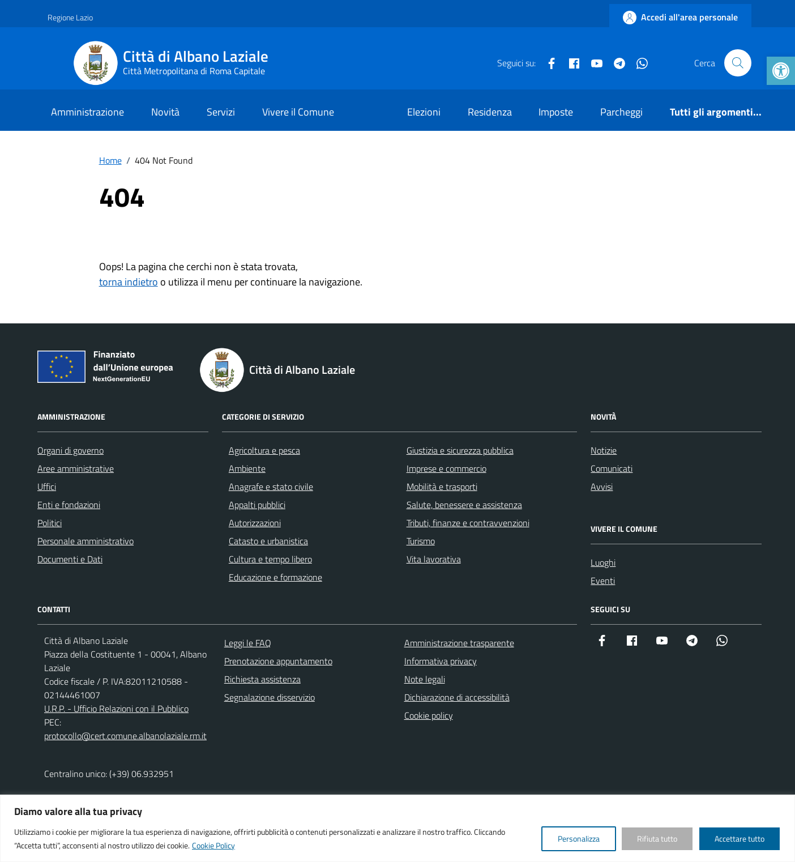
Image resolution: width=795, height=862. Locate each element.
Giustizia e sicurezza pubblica (460, 450)
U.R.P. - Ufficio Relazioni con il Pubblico (116, 708)
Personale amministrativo (85, 541)
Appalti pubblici (257, 504)
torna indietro (128, 281)
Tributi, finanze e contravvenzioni (468, 523)
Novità (165, 112)
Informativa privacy (440, 661)
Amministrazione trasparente (459, 643)
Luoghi (603, 562)
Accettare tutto (739, 838)
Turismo (421, 541)
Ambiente (247, 468)
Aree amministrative (75, 468)
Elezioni (424, 112)
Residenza (490, 112)
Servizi (221, 112)
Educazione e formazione (275, 577)
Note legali (424, 679)
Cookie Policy (213, 845)
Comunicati (611, 468)
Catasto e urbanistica (268, 541)
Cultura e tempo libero (270, 559)
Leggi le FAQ (247, 643)
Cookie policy (428, 715)
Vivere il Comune (298, 112)
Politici (49, 523)
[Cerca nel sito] (737, 62)
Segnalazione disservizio (269, 697)
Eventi (603, 580)
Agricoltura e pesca (264, 450)
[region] (397, 828)
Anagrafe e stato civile (271, 486)
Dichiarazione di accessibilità (457, 697)
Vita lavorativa (434, 559)
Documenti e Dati (69, 559)
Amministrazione (87, 112)
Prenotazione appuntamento (278, 661)
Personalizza (579, 838)
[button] (781, 71)
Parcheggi (621, 112)
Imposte (555, 112)
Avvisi (602, 486)
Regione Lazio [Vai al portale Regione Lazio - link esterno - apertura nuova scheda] (70, 17)
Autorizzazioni (255, 523)
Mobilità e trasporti (442, 486)
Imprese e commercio (446, 468)
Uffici (46, 486)
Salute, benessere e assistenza (464, 504)
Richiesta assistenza (262, 679)
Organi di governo (70, 450)
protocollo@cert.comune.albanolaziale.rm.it (125, 735)
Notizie (604, 450)
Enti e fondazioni (68, 504)
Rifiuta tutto (657, 838)
